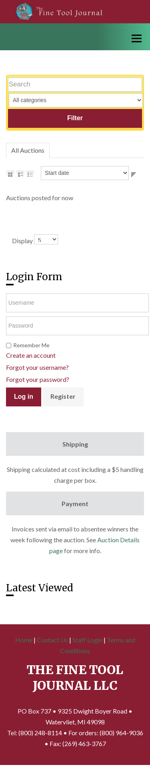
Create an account (31, 355)
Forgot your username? (37, 367)
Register (63, 396)
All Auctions (27, 150)
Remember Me (31, 345)
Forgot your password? (37, 379)
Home (23, 640)
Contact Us (52, 640)
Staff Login (87, 640)
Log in (23, 396)
